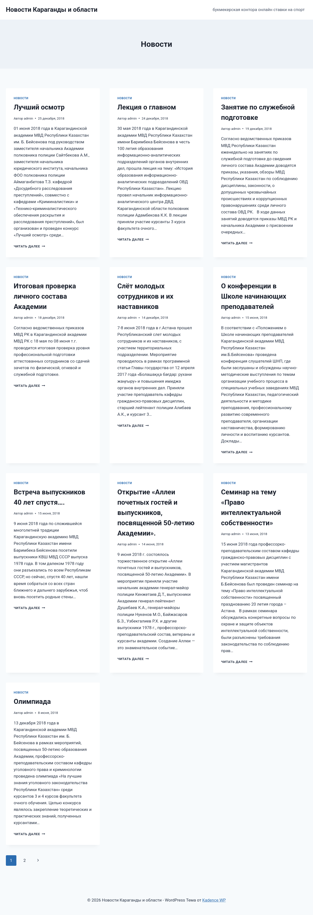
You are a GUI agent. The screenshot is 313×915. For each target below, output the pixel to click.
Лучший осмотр (39, 107)
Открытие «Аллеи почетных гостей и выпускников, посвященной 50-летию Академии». (155, 512)
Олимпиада (32, 701)
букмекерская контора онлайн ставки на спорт (259, 9)
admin (28, 118)
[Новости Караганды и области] (51, 9)
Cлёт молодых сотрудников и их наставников (145, 296)
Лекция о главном (146, 107)
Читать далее (29, 246)
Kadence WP (214, 900)
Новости (21, 98)
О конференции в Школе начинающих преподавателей (253, 296)
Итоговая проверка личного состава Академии (45, 296)
